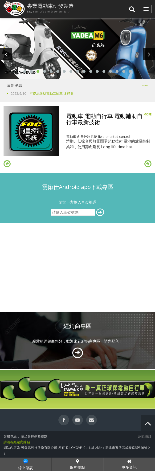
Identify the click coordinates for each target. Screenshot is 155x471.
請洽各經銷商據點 (17, 442)
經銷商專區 (77, 326)
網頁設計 (144, 436)
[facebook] (63, 420)
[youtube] (77, 420)
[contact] (91, 420)
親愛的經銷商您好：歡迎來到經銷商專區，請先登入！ (77, 341)
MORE (145, 85)
